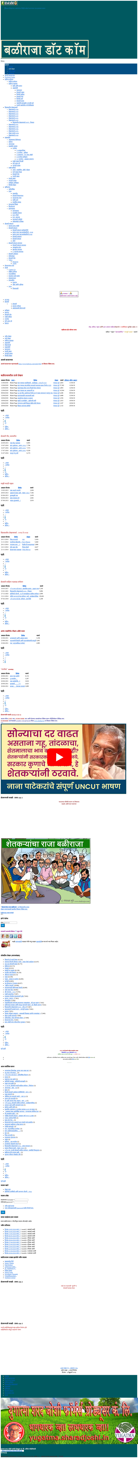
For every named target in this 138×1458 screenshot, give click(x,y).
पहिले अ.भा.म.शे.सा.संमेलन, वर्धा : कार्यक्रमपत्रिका (24, 596)
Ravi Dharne (26, 542)
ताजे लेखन (12, 69)
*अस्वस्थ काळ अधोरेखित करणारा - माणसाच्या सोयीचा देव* (22, 1111)
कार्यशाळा (11, 73)
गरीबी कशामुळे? (9, 1126)
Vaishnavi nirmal (10, 1278)
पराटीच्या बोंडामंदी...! (16, 542)
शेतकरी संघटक (17, 239)
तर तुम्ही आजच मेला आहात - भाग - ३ (15, 1101)
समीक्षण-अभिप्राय (14, 183)
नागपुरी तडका (16, 165)
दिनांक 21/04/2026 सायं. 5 (12, 1251)
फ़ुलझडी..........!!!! (15, 684)
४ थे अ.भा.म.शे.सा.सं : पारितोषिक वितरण (16, 1075)
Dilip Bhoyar (26, 549)
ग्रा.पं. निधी (16, 215)
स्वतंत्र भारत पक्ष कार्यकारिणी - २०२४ (23, 232)
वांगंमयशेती (18, 941)
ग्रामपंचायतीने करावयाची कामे (26, 395)
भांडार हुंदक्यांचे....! (15, 500)
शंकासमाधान (12, 278)
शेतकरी (7, 302)
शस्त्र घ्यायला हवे (14, 498)
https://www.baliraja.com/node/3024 (30, 364)
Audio (14, 263)
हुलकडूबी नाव (14, 495)
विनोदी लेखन (12, 185)
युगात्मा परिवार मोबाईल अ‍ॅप (12, 1154)
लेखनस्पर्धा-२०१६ (13, 129)
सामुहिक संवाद (17, 202)
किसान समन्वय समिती (24, 406)
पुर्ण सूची (3, 1048)
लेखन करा (8, 1189)
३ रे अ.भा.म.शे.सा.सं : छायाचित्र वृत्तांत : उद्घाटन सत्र (24, 588)
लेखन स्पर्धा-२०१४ (14, 133)
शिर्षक (35, 380)
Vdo (76, 1368)
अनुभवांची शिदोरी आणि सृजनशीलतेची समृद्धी (23, 640)
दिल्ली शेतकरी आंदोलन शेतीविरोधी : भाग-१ (17, 1092)
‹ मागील (7, 417)
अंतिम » (7, 429)
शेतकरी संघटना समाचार (15, 243)
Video (10, 260)
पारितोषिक (12, 189)
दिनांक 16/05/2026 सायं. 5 (12, 1231)
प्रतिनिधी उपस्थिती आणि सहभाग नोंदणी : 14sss (18, 1191)
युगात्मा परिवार (17, 306)
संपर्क (6, 268)
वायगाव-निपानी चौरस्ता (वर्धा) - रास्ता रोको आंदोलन (19, 962)
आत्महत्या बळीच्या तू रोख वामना (14, 1124)
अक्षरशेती (15, 88)
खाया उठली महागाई (10, 1015)
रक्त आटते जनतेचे (15, 490)
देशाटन (7, 323)
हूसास (6, 1011)
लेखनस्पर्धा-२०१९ (13, 120)
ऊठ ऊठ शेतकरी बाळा (11, 964)
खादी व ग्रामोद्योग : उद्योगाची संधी (27, 401)
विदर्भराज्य (12, 206)
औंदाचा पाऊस (9, 975)
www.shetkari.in (39, 721)
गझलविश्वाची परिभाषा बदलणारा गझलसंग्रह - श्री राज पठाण (22, 1003)
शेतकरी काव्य (20, 101)
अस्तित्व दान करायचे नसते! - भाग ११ (15, 1096)
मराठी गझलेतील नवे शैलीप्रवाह (25, 105)
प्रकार (13, 380)
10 (5, 423)
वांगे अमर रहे (16, 163)
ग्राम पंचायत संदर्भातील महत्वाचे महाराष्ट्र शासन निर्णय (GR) (34, 385)
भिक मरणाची (14, 539)
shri (23, 539)
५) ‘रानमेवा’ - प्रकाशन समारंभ (25, 159)
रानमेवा (15, 148)
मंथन (10, 191)
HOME (7, 299)
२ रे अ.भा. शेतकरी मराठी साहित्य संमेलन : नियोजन (19, 1085)
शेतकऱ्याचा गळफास (15, 550)
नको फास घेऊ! (9, 990)
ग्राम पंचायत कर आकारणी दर (26, 390)
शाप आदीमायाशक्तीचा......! (12, 1131)
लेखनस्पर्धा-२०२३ (13, 111)
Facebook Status (10, 77)
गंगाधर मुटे (56, 383)
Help (10, 286)
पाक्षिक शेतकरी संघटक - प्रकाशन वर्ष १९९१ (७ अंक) (19, 1116)
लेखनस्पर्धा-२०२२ (13, 114)
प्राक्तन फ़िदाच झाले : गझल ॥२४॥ (14, 1148)
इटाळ (6, 1077)
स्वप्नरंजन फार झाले (10, 1079)
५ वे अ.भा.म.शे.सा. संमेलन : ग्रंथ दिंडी (20, 599)
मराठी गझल (16, 176)
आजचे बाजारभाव (10, 75)
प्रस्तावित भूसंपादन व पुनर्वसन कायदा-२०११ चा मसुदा (20, 1109)
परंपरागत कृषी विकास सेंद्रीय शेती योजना (29, 403)
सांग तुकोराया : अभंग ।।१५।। (18, 445)
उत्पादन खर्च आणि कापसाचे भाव (14, 1105)
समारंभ (7, 312)
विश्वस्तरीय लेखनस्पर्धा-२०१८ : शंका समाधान (17, 1146)
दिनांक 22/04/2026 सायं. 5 (12, 1249)
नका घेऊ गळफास (15, 443)
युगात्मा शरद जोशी (14, 226)
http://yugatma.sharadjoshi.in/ (12, 1451)
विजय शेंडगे (25, 547)
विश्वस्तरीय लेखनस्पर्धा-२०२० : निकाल (21, 591)
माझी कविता (12, 167)
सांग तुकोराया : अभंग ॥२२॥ (18, 448)
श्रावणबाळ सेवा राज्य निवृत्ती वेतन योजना (29, 388)
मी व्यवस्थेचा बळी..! (10, 1113)
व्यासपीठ (15, 193)
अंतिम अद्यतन (73, 380)
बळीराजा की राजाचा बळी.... (13, 1152)
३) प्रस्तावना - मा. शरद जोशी (24, 155)
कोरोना (11, 142)
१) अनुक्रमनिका (20, 150)
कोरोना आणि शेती (10, 1107)
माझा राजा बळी (9, 1083)
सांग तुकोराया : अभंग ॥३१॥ (18, 450)
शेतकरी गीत (19, 96)
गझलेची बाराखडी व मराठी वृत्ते (25, 103)
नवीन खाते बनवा (9, 1206)
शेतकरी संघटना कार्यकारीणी (20, 230)
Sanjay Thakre (9, 1263)
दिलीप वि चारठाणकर (28, 544)
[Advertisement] (69, 24)
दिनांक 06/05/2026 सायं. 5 (12, 1236)
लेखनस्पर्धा (8, 345)
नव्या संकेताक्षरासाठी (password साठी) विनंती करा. (19, 1208)
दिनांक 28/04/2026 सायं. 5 (12, 1240)
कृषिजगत (7, 187)
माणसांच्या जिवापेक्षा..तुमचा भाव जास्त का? (17, 1070)
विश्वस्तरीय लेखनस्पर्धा (11, 107)
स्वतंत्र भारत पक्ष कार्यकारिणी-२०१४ (22, 234)
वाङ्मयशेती (7, 137)
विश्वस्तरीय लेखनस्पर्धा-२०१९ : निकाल (23, 122)
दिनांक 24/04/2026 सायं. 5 (12, 1247)
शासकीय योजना (17, 213)
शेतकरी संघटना (9, 223)
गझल (6, 977)
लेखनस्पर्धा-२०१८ (13, 124)
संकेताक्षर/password (7, 1202)
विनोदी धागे (19, 99)
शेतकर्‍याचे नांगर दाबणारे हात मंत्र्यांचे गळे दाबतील (19, 1122)
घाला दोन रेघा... (9, 1120)
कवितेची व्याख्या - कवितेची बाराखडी (15, 1081)
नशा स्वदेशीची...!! (15, 681)
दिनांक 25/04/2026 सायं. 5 (12, 1244)
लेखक (56, 380)
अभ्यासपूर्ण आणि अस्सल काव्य (19, 638)
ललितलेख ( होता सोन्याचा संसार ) (14, 1018)
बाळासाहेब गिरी (9, 1261)
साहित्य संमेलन (9, 79)
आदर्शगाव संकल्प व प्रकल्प (25, 398)
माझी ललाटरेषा (9, 994)
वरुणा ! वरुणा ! (9, 998)
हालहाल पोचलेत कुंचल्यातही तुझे (14, 996)
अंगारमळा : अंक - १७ (11, 1088)
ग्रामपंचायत (12, 208)
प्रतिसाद (66, 380)
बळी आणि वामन (17, 86)
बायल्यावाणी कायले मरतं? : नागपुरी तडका (16, 1009)
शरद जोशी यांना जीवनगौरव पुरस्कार (15, 1022)
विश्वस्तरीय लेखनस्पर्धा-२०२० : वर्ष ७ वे (16, 1007)
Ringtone (15, 262)
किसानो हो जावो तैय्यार (11, 959)
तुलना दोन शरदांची (10, 1098)
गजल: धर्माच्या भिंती (10, 1118)
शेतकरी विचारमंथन (18, 195)
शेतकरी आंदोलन (13, 254)
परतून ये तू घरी (14, 453)
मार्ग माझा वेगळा (17, 172)
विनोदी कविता (20, 94)
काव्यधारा (19, 90)
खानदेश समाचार (17, 249)
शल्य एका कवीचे (14, 676)
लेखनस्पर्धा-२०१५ (13, 131)
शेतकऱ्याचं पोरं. (9, 1020)
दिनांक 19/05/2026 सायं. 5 (12, 1229)
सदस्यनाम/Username (7, 1200)
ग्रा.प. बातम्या (16, 217)
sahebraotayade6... (10, 1267)
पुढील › (7, 427)
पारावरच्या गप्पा (17, 198)
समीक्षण (7, 310)
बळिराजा (7, 966)
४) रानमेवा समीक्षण (21, 157)
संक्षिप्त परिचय (13, 271)
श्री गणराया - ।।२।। (10, 992)
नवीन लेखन (12, 71)
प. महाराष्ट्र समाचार (18, 251)
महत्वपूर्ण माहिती (17, 219)
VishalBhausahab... (11, 1276)
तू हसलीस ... (13, 678)
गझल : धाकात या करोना (11, 979)
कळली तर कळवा (10, 970)
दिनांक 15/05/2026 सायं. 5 (12, 1234)
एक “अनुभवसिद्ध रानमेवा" (17, 643)
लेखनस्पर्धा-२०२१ (13, 116)
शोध (2, 922)
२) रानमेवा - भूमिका (22, 152)
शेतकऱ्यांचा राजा (9, 265)
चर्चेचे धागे (15, 200)
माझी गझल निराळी (18, 161)
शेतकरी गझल (20, 92)
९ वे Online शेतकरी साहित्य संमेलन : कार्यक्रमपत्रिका (20, 1103)
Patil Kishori (9, 1265)
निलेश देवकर (8, 1270)
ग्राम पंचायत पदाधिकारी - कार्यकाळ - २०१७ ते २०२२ (32, 383)
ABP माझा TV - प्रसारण (67, 1368)
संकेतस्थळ (12, 256)
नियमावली (15, 288)
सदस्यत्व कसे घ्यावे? (14, 276)
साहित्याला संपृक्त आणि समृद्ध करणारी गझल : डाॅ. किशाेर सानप (23, 1005)
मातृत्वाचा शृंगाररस (10, 1137)
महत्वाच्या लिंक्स (13, 204)
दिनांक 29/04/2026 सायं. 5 (12, 1238)
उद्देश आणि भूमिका (18, 284)
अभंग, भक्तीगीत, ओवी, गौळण (21, 170)
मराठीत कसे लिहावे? (10, 972)
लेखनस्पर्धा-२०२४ (13, 109)
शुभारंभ (15, 282)
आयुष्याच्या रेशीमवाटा (15, 139)
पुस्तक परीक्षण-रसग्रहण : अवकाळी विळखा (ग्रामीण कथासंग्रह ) (22, 1013)
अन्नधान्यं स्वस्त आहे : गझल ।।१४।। (20, 493)
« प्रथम (7, 415)
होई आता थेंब (14, 547)
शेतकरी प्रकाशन (17, 236)
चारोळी (7, 981)
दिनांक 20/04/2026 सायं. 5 (12, 1253)
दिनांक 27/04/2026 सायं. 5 (12, 1242)
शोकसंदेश (7, 1000)
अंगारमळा (11, 144)
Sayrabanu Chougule (11, 1274)
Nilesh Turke (9, 1272)
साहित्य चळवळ (13, 83)
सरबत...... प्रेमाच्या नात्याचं (17, 686)
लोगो (14, 241)
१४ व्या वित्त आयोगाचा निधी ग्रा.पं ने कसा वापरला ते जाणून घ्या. (35, 393)
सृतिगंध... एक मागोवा (11, 1141)
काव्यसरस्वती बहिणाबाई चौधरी (14, 987)
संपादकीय (11, 280)
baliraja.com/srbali (7, 912)
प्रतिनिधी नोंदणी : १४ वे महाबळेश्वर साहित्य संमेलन (24, 594)
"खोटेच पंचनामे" (9, 985)
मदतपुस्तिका (12, 274)
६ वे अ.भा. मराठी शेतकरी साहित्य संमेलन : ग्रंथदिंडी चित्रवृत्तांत (22, 1150)
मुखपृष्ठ (7, 64)
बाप (6, 1133)
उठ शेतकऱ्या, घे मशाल (11, 983)
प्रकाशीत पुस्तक (13, 146)
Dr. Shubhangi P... (10, 1268)
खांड (6, 1090)
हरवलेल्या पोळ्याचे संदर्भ (12, 1144)
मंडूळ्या (7, 968)
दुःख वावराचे (8, 1094)
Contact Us (12, 269)
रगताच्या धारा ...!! (15, 544)
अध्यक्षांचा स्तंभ (17, 247)
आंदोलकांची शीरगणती (19, 308)
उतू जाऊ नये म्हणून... (11, 1073)
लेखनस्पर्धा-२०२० (13, 118)
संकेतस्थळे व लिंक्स (18, 221)
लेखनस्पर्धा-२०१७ (13, 127)
